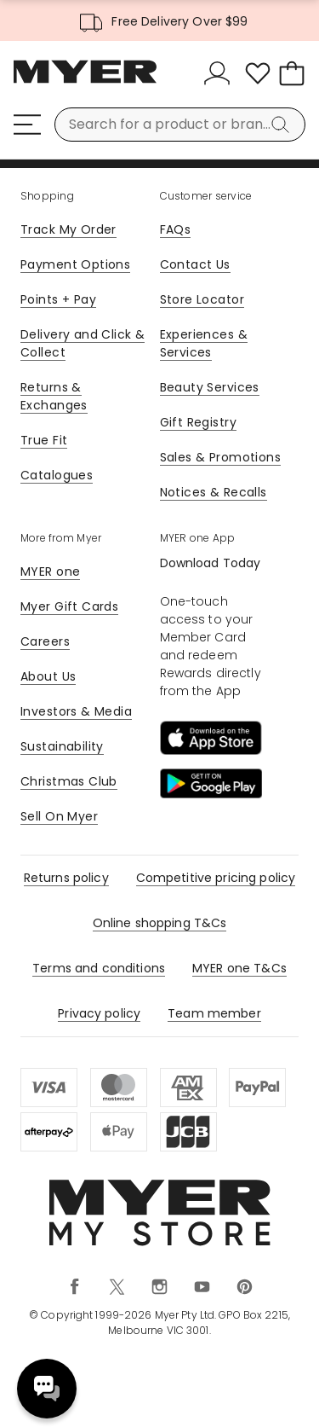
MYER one (50, 571)
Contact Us (195, 264)
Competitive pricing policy (216, 877)
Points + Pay (58, 299)
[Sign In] (220, 73)
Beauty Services (209, 387)
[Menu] (27, 124)
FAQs (175, 229)
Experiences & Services (204, 343)
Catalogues (56, 475)
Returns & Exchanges (54, 396)
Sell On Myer (59, 816)
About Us (48, 676)
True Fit (43, 440)
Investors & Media (76, 711)
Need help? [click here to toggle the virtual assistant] (47, 1388)
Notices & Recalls (213, 492)
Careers (45, 641)
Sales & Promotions (221, 457)
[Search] (283, 124)
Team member (214, 1013)
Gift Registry (198, 422)
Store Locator (202, 299)
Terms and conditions (98, 968)
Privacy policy (99, 1013)
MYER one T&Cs (239, 968)
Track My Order (68, 229)
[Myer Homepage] (85, 81)
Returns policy (66, 877)
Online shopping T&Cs (160, 922)
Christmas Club (68, 781)
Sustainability (62, 746)
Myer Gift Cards (69, 606)
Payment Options (75, 264)
